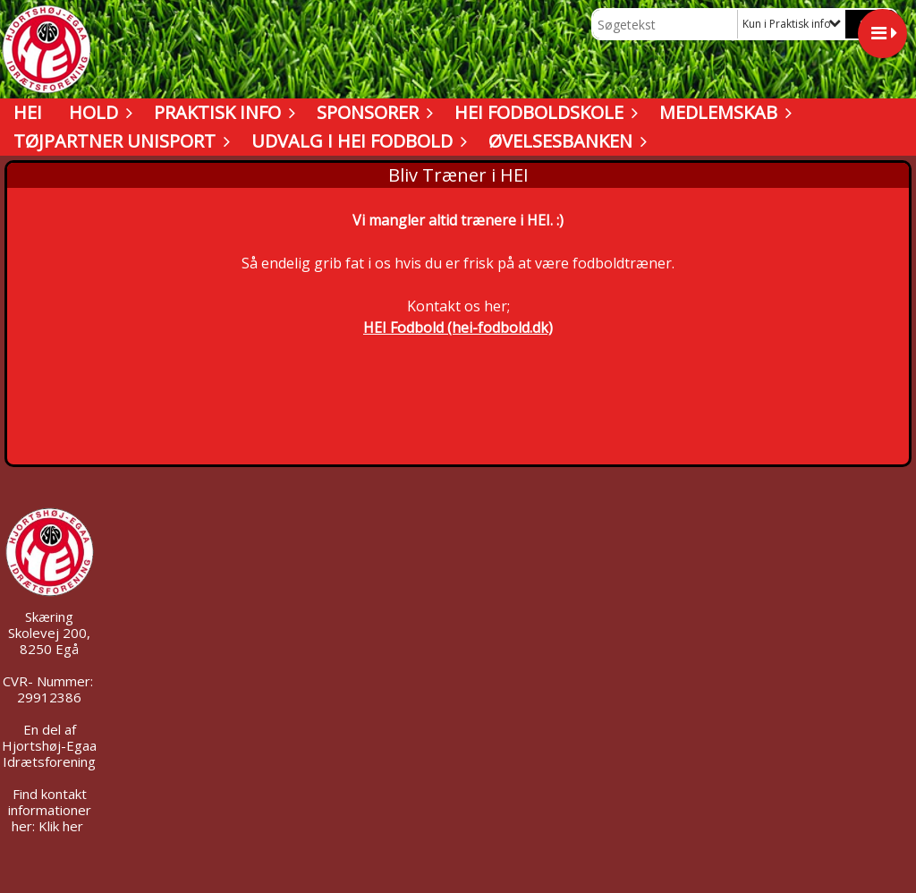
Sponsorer (372, 112)
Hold (98, 112)
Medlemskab (722, 112)
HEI (27, 112)
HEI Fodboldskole (543, 112)
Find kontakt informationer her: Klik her (49, 810)
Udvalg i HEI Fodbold (356, 141)
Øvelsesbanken (564, 141)
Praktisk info (222, 112)
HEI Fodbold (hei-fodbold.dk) (458, 327)
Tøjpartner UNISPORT (119, 141)
